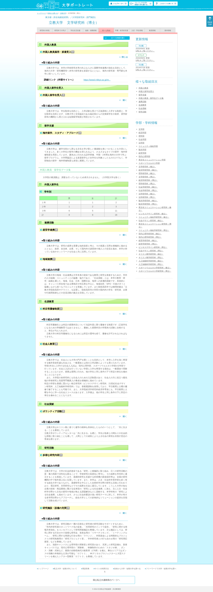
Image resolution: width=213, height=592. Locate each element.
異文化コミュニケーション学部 (152, 160)
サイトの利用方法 (102, 569)
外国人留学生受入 (146, 91)
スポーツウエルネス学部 (149, 163)
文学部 (141, 129)
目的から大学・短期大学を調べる (127, 569)
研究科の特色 (45, 30)
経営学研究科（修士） (148, 240)
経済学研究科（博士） (148, 180)
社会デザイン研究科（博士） (151, 251)
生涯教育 (142, 105)
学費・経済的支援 (121, 30)
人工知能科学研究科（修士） (151, 261)
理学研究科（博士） (147, 184)
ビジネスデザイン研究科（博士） (153, 247)
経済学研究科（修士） (148, 170)
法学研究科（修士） (147, 194)
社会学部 (142, 139)
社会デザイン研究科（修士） (151, 220)
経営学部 (142, 153)
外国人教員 (143, 88)
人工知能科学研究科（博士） (151, 264)
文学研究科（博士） (147, 177)
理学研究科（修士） (147, 173)
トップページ (41, 13)
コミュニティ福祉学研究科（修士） (154, 217)
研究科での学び (60, 30)
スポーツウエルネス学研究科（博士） (155, 271)
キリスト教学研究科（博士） (151, 257)
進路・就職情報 (91, 30)
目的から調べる (52, 13)
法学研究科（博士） (147, 197)
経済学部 (142, 133)
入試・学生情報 (137, 30)
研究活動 (142, 112)
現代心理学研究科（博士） (150, 237)
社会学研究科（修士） (148, 187)
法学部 (141, 143)
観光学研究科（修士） (148, 201)
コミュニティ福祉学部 (148, 146)
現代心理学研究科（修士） (150, 234)
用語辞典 (85, 569)
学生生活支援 (75, 30)
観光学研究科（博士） (148, 204)
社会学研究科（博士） (148, 190)
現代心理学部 (144, 156)
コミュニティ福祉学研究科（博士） (154, 230)
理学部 (141, 136)
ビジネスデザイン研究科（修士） (153, 214)
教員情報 (152, 30)
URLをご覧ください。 (145, 51)
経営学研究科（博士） (148, 244)
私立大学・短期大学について (65, 569)
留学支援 (142, 95)
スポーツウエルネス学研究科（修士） (155, 268)
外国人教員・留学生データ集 (151, 98)
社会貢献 (142, 108)
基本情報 (167, 30)
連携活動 (142, 101)
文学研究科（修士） (147, 167)
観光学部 (142, 150)
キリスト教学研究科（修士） (151, 254)
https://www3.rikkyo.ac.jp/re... (97, 80)
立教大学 (63, 13)
